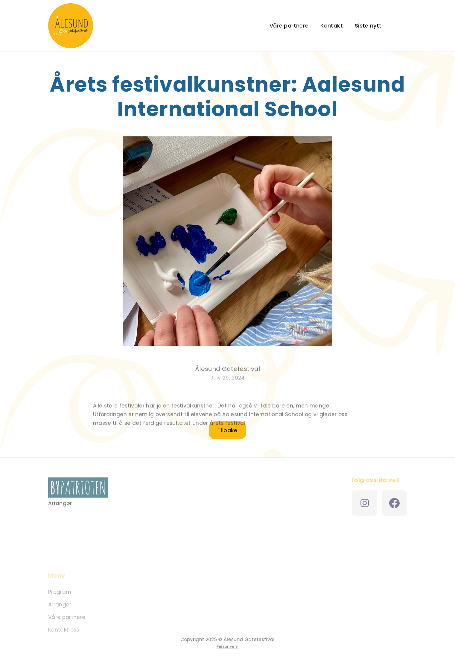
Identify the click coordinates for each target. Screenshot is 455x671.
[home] (70, 25)
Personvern (227, 646)
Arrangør (59, 609)
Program (59, 596)
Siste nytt (368, 25)
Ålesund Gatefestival (227, 372)
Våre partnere (289, 25)
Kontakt (331, 25)
